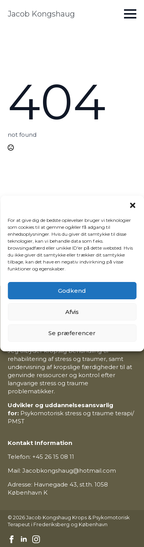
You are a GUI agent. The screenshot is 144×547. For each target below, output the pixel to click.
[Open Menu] (130, 14)
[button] (132, 205)
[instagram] (36, 539)
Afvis (72, 311)
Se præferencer (72, 333)
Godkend (72, 290)
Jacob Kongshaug (41, 13)
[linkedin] (24, 539)
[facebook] (11, 539)
